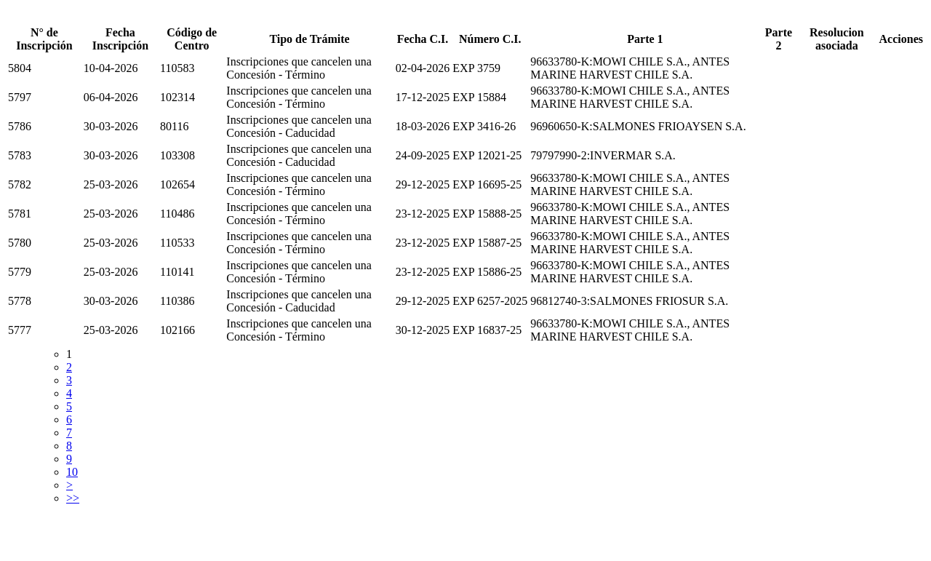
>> (72, 498)
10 (72, 472)
